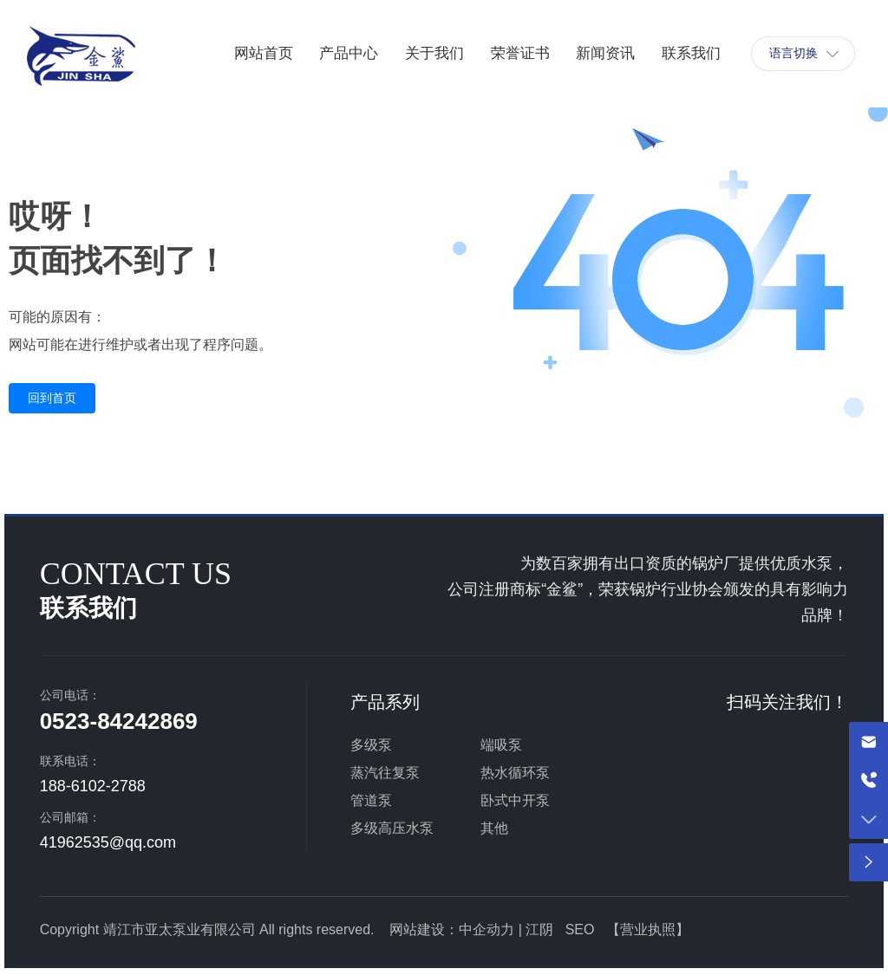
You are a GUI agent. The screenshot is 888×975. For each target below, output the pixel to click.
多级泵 (371, 745)
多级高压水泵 (392, 828)
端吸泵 (501, 745)
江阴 (539, 929)
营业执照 (648, 929)
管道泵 (371, 800)
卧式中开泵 (515, 800)
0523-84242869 (119, 721)
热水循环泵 (515, 772)
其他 (494, 828)
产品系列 (385, 702)
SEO (580, 929)
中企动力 (486, 929)
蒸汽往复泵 (385, 772)
